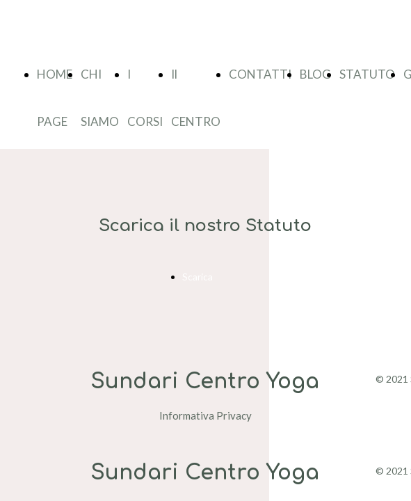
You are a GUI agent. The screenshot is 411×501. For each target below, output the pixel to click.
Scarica (197, 277)
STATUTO (367, 74)
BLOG (315, 74)
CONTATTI (260, 74)
